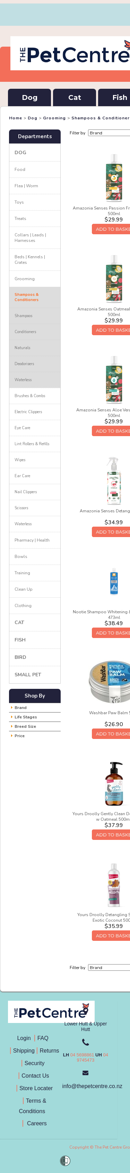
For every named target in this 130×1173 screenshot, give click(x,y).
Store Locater (36, 1088)
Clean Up (24, 589)
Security (35, 1063)
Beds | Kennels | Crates (30, 259)
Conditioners (25, 331)
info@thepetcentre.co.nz (92, 1086)
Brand (21, 707)
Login (25, 1038)
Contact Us (36, 1076)
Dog (29, 97)
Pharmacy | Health (32, 540)
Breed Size (25, 726)
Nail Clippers (26, 492)
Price (20, 736)
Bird (20, 657)
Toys (19, 202)
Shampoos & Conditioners (27, 297)
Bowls (21, 556)
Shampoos (23, 315)
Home (15, 118)
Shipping (24, 1051)
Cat (74, 97)
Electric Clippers (28, 412)
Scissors (21, 508)
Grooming (54, 118)
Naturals (22, 348)
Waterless (23, 380)
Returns (49, 1051)
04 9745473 (92, 1057)
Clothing (23, 605)
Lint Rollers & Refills (32, 444)
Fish (20, 640)
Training (22, 573)
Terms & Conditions (34, 1106)
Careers (35, 1123)
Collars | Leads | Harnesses (30, 237)
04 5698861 (82, 1054)
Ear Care (22, 476)
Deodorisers (24, 364)
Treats (20, 218)
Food (20, 169)
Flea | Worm (26, 186)
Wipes (20, 460)
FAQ (44, 1038)
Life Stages (26, 717)
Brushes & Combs (30, 396)
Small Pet (28, 674)
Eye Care (22, 428)
